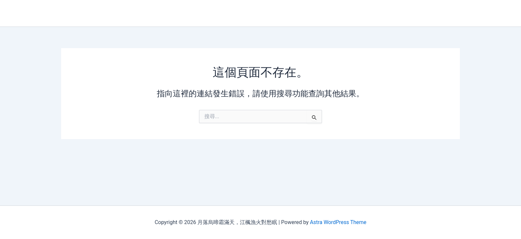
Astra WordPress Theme (337, 222)
